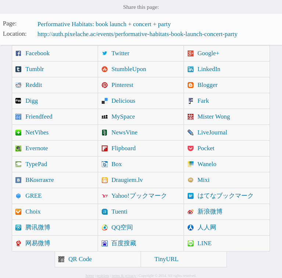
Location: (15, 33)
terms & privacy (124, 276)
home (90, 276)
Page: (10, 23)
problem (103, 276)
